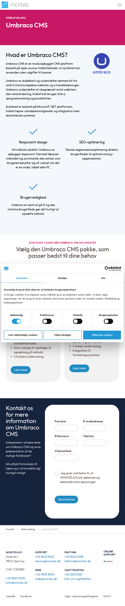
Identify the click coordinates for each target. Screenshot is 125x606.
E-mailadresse (93, 421)
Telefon (88, 436)
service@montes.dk (48, 561)
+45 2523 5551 (73, 574)
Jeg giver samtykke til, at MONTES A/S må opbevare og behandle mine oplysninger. (80, 477)
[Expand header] (120, 5)
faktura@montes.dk (77, 561)
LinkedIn (10, 596)
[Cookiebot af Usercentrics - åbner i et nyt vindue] (107, 268)
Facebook (26, 596)
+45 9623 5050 (15, 578)
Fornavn (60, 421)
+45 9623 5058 (73, 557)
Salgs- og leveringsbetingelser (81, 596)
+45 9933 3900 (45, 574)
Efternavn (62, 436)
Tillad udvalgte (62, 335)
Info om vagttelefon (77, 579)
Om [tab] (103, 278)
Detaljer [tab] (62, 278)
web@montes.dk (46, 579)
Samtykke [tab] (22, 278)
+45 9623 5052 (44, 557)
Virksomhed (63, 451)
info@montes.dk (17, 582)
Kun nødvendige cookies (22, 335)
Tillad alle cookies (102, 335)
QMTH (107, 596)
